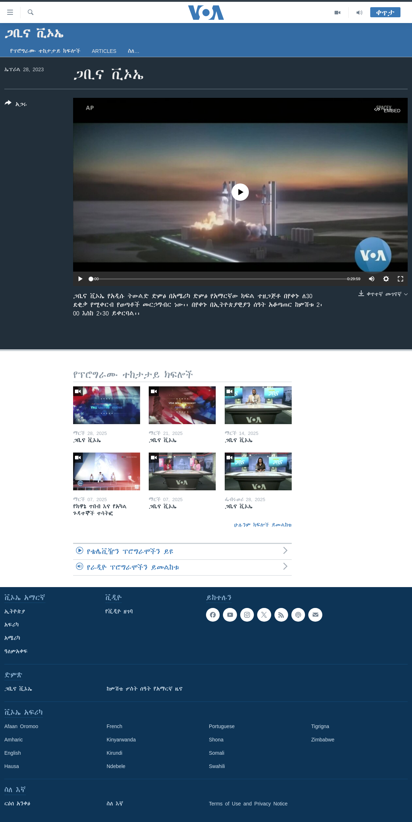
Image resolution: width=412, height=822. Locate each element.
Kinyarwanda (121, 739)
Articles (104, 51)
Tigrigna (320, 726)
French (114, 726)
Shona (216, 739)
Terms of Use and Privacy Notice (248, 803)
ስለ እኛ (115, 803)
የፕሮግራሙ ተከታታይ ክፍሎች (45, 51)
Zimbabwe (323, 739)
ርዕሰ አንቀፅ (17, 803)
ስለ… (133, 51)
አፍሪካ (11, 625)
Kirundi (114, 753)
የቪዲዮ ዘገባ (119, 611)
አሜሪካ (12, 638)
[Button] (16, 105)
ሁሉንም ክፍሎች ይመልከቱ (263, 525)
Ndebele (116, 766)
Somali (216, 753)
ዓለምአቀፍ (16, 651)
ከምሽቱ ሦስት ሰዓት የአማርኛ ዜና (145, 689)
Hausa (11, 766)
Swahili (217, 766)
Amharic (13, 739)
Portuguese (222, 726)
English (12, 753)
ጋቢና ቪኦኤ (18, 689)
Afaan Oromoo (21, 726)
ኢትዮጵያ (14, 611)
